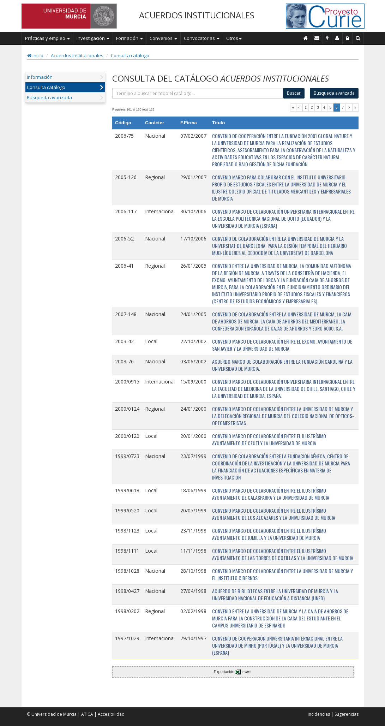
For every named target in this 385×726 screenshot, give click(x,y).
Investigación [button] (93, 38)
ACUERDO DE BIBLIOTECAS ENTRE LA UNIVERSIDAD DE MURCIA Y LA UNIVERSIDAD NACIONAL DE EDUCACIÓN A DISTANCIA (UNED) (275, 594)
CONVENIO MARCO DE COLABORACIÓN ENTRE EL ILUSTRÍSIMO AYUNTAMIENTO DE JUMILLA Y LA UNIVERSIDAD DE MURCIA (269, 534)
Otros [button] (234, 38)
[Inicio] (305, 38)
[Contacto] (317, 38)
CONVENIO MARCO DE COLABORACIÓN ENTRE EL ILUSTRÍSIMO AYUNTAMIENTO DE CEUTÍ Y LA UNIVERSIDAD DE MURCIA (269, 439)
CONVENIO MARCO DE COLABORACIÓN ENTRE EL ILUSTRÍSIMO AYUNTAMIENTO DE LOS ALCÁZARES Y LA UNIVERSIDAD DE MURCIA (273, 514)
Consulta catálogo (130, 55)
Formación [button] (129, 38)
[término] (197, 93)
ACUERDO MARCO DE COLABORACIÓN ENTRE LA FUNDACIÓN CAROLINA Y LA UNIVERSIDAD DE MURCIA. (282, 365)
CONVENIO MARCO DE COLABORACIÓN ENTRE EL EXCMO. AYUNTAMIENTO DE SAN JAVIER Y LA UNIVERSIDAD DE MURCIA (282, 345)
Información (40, 77)
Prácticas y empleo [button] (47, 38)
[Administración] (348, 38)
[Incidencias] (327, 38)
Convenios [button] (163, 38)
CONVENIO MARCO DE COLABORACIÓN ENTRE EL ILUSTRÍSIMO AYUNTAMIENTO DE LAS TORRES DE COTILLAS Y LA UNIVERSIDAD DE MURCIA (282, 554)
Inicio (35, 55)
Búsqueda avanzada (49, 97)
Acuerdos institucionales (77, 55)
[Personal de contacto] (337, 38)
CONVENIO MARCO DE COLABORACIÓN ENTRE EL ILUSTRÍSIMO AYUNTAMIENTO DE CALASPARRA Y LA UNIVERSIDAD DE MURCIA (270, 494)
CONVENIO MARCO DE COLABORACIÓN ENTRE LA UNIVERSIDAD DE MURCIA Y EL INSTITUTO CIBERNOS (282, 574)
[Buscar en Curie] (358, 38)
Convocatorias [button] (201, 38)
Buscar (294, 93)
